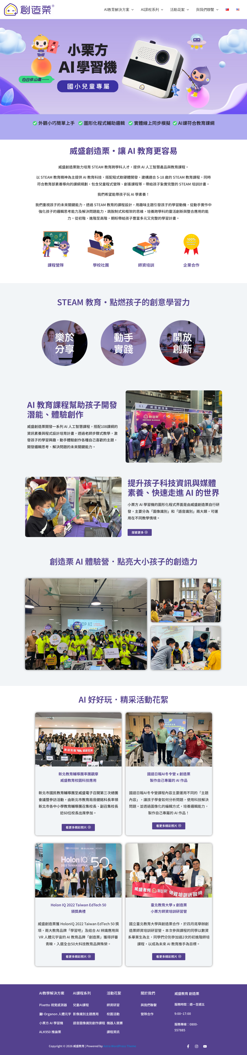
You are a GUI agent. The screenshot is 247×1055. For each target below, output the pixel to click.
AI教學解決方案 (51, 993)
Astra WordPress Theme (119, 1046)
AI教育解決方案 (119, 9)
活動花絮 (179, 9)
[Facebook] (188, 1046)
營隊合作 (147, 1013)
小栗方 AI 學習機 (51, 1022)
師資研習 (113, 1004)
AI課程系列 (152, 9)
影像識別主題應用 (86, 1013)
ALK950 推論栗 (50, 1031)
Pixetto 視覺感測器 (53, 1004)
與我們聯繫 (207, 9)
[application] (131, 9)
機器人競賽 (115, 1022)
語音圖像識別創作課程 (89, 1022)
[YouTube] (205, 1046)
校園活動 (113, 1013)
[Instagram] (196, 1046)
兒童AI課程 (81, 1004)
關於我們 (148, 993)
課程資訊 (113, 1031)
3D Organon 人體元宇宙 (55, 1013)
